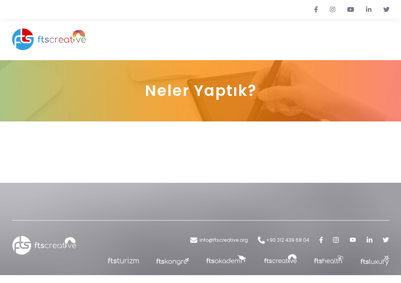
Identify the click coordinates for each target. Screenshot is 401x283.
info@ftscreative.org (218, 240)
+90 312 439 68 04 (283, 240)
